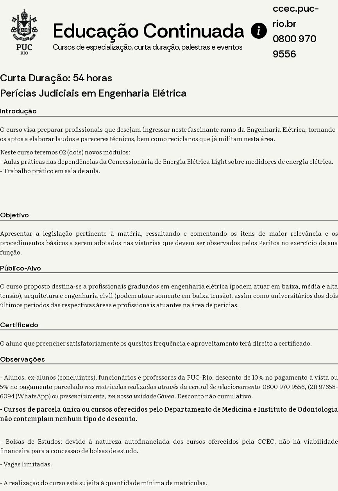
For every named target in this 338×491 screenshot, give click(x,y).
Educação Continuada (148, 35)
